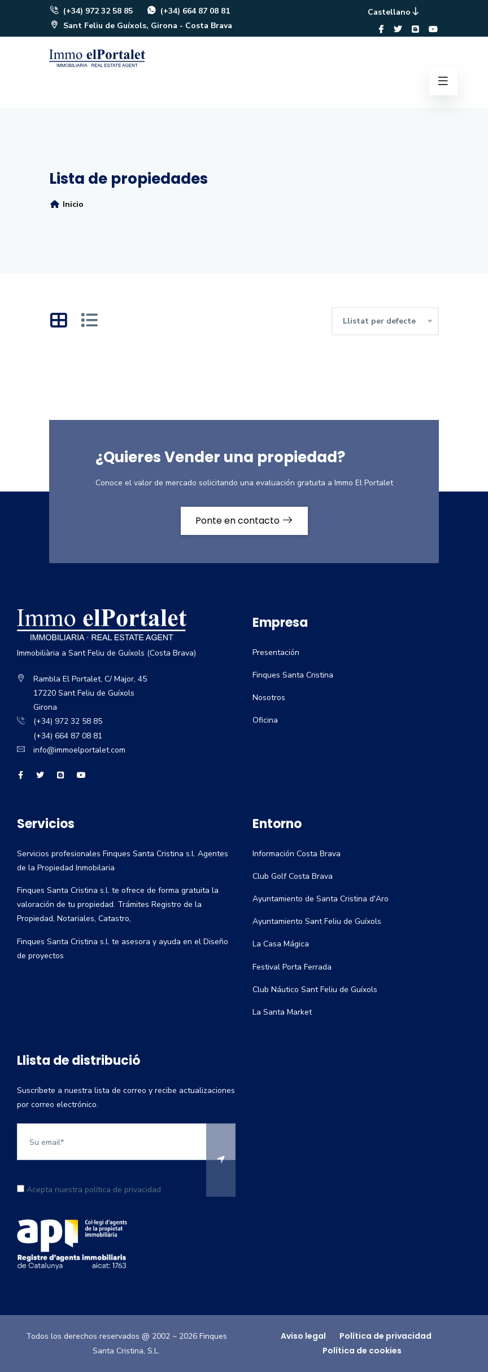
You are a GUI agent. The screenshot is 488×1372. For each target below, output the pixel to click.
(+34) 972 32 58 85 (91, 11)
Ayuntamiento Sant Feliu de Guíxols (316, 921)
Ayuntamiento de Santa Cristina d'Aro (320, 898)
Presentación (275, 652)
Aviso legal (303, 1336)
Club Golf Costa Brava (292, 876)
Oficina (265, 720)
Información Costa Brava (296, 853)
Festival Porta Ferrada (292, 967)
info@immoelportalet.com (79, 750)
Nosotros (268, 697)
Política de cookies (362, 1350)
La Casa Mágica (280, 944)
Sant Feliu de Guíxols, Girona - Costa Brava (140, 25)
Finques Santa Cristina (292, 675)
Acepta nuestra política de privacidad (89, 1189)
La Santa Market (282, 1012)
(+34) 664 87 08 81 (188, 11)
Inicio (66, 204)
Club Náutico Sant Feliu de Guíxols (314, 989)
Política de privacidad (385, 1336)
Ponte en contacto (244, 520)
